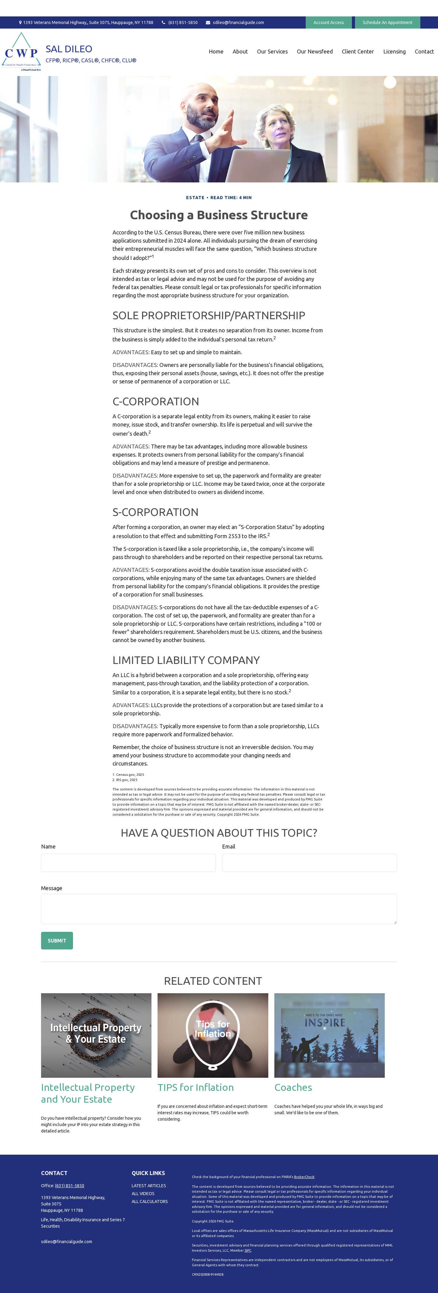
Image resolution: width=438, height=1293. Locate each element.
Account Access (329, 6)
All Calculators (150, 1201)
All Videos (143, 1193)
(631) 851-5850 (179, 6)
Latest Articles (149, 1185)
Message (51, 888)
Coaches (293, 1087)
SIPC (248, 1250)
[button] (200, 35)
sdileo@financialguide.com (234, 6)
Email (228, 846)
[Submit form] (57, 940)
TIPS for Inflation (196, 1087)
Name (48, 846)
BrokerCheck (304, 1177)
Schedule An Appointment (387, 6)
